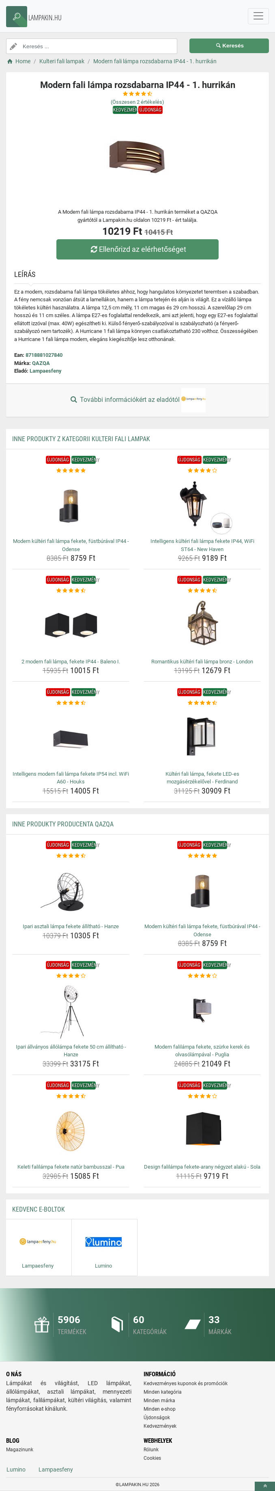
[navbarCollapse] (258, 16)
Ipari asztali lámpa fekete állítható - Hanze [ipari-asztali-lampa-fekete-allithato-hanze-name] (71, 926)
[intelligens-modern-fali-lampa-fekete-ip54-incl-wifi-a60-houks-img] (71, 737)
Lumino (16, 1469)
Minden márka (159, 1400)
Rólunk (151, 1449)
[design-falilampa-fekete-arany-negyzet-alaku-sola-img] (202, 1130)
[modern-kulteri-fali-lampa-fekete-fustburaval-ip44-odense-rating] (71, 471)
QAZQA (41, 363)
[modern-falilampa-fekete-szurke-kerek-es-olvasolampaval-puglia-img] (202, 1010)
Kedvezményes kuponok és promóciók (186, 1383)
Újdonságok (157, 1417)
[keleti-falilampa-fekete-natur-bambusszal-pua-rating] (71, 1096)
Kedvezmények (160, 1426)
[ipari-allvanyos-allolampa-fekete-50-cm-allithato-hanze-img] (71, 1010)
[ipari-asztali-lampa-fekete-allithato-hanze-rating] (71, 856)
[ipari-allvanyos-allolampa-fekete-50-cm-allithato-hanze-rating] (71, 976)
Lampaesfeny (46, 371)
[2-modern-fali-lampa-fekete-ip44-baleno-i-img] (71, 625)
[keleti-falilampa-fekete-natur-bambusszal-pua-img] (71, 1130)
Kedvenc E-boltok (38, 1209)
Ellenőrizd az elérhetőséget (137, 249)
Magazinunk (19, 1449)
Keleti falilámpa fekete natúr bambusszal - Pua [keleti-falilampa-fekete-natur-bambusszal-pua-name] (71, 1167)
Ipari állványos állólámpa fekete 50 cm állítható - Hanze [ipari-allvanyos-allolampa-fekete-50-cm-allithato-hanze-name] (71, 1051)
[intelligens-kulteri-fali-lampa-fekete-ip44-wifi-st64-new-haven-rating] (202, 471)
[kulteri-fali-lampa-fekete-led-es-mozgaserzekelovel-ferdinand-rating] (202, 703)
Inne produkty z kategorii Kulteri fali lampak (81, 439)
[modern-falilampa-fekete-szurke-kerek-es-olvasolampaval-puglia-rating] (202, 976)
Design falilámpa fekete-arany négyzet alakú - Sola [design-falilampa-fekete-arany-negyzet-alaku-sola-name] (202, 1167)
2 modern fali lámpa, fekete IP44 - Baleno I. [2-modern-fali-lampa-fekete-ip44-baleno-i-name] (70, 662)
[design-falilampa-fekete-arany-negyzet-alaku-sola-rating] (202, 1096)
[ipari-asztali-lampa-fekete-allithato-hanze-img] (71, 890)
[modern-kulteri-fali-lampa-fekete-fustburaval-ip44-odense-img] (71, 504)
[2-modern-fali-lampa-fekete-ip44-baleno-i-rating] (71, 591)
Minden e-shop (160, 1409)
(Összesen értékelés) (137, 102)
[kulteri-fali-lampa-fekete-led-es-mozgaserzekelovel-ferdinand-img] (202, 737)
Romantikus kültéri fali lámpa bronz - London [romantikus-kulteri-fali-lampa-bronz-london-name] (202, 662)
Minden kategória (163, 1392)
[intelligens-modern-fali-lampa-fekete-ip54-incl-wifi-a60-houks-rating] (71, 703)
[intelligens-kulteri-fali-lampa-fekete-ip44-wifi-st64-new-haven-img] (202, 504)
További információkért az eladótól (137, 400)
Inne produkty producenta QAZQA (63, 824)
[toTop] (265, 1486)
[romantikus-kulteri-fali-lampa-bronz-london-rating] (202, 591)
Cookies (152, 1458)
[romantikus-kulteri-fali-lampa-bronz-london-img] (202, 625)
